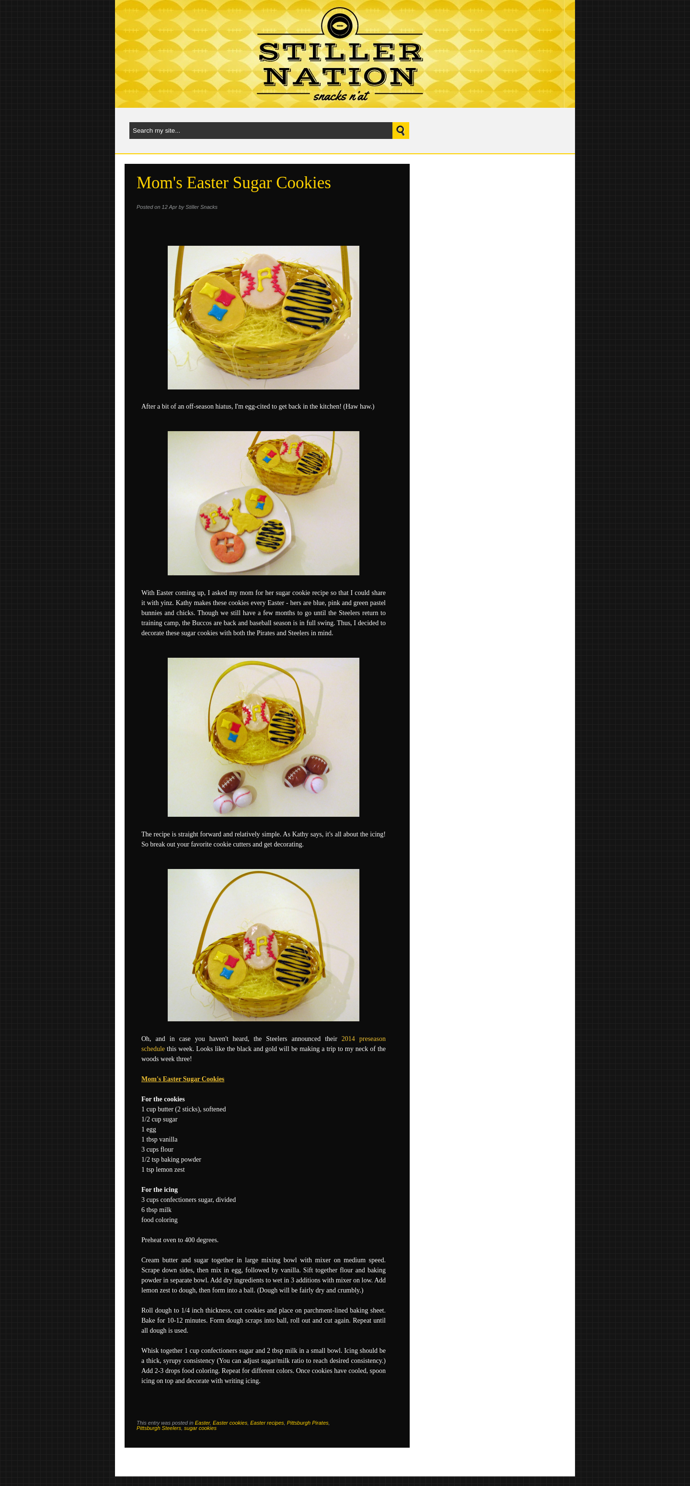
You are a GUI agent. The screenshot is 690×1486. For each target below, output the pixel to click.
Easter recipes (267, 1423)
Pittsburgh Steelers (159, 1428)
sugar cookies (200, 1428)
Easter (202, 1423)
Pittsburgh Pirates (308, 1423)
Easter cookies (230, 1423)
